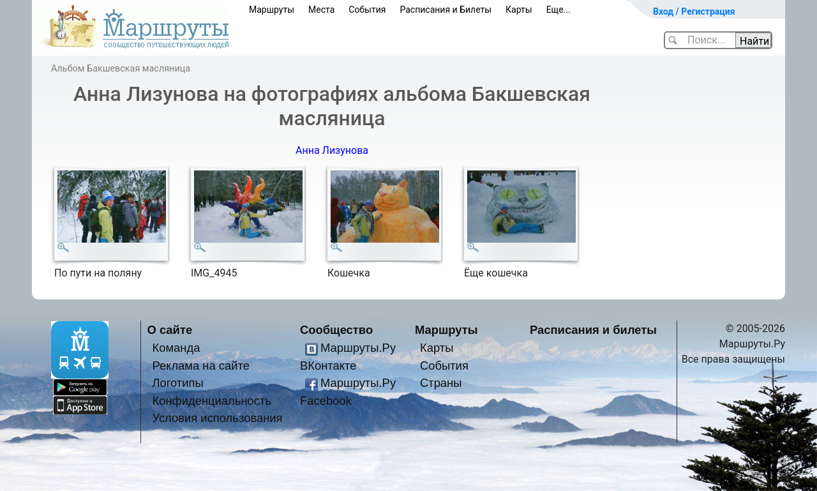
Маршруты (271, 9)
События (367, 9)
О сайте (170, 329)
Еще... (558, 9)
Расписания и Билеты (445, 9)
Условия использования (217, 418)
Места (321, 9)
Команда (176, 347)
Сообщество (336, 329)
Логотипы (177, 382)
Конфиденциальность (211, 400)
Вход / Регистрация (694, 11)
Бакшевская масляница (138, 68)
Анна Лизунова (332, 150)
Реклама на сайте (201, 365)
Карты (519, 9)
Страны (441, 382)
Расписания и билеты (593, 329)
